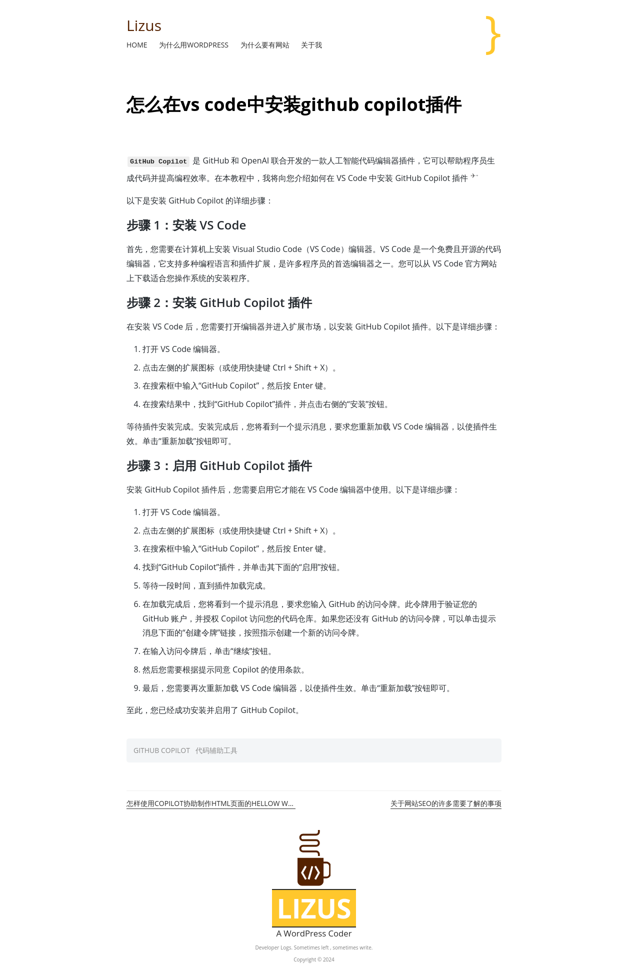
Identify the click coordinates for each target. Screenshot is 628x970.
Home (137, 45)
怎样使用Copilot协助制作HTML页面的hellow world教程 (211, 803)
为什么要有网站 (266, 45)
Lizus (144, 25)
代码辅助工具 (217, 750)
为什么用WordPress (194, 45)
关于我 (311, 45)
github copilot (162, 750)
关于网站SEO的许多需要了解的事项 (446, 803)
